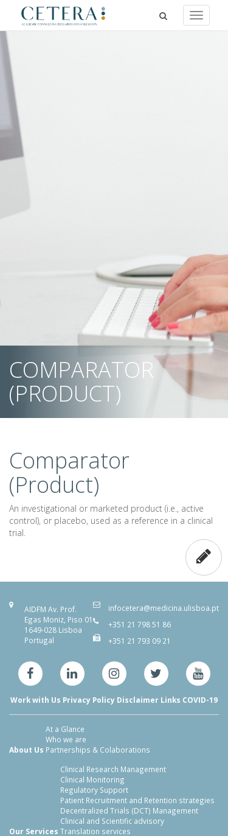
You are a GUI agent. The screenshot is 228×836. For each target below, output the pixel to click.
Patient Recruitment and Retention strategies (137, 800)
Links (171, 700)
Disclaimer (138, 700)
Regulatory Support (94, 790)
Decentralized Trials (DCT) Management (129, 810)
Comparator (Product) (69, 472)
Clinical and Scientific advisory (112, 821)
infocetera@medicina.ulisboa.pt (163, 608)
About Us (26, 749)
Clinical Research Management (113, 769)
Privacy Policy (89, 700)
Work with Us (35, 700)
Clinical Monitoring (92, 779)
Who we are (66, 739)
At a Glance (65, 729)
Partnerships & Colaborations (98, 749)
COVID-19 (200, 700)
